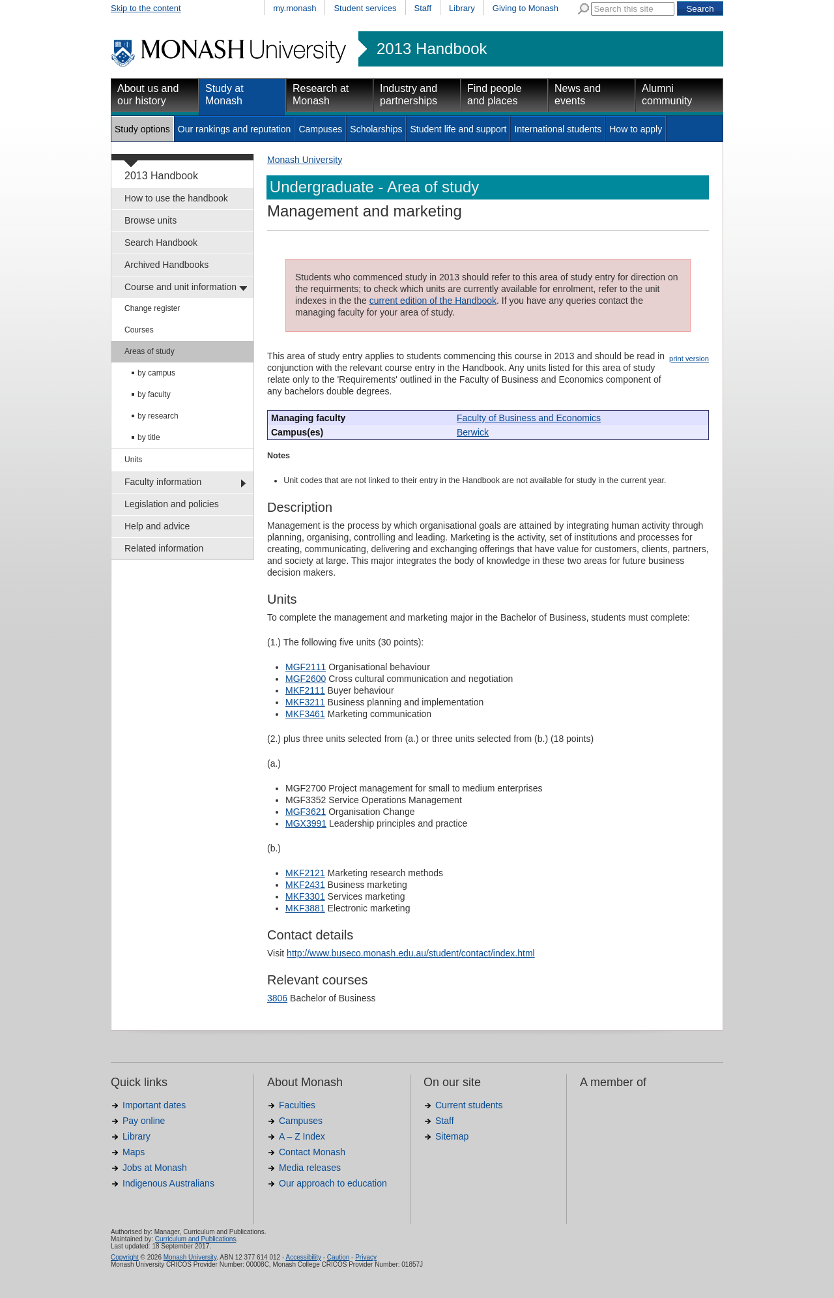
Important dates (154, 1105)
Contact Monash (312, 1152)
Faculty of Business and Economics (529, 418)
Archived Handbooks (166, 264)
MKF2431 (305, 884)
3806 (277, 998)
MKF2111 (305, 690)
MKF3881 (305, 908)
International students (557, 129)
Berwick (473, 432)
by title (148, 437)
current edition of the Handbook (432, 300)
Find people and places (494, 94)
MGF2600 (305, 678)
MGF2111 (305, 667)
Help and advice (157, 526)
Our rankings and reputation (234, 129)
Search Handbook (160, 242)
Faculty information (162, 482)
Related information (163, 548)
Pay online (143, 1120)
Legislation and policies (171, 504)
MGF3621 (305, 811)
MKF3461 (305, 714)
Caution (338, 1257)
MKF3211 (305, 702)
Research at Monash (321, 94)
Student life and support (458, 129)
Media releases (310, 1167)
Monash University (304, 160)
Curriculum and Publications (196, 1239)
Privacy (366, 1257)
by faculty (154, 394)
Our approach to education (333, 1183)
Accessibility (303, 1257)
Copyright (125, 1257)
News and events (577, 94)
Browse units (150, 220)
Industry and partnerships (408, 94)
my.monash (294, 8)
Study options (142, 129)
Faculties (297, 1105)
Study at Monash (224, 94)
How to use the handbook (176, 198)
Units (133, 459)
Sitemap (451, 1136)
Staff (423, 8)
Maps (133, 1152)
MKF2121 (305, 873)
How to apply (635, 129)
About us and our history (148, 94)
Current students (469, 1105)
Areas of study (149, 351)
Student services (365, 8)
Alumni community (667, 94)
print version (689, 358)
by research (158, 415)
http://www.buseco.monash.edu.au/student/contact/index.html (411, 953)
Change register (152, 308)
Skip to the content (146, 8)
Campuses (320, 129)
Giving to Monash (525, 8)
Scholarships (376, 129)
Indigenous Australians (168, 1183)
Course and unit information (180, 287)
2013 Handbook (432, 49)
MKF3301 (305, 896)
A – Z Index (302, 1136)
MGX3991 (305, 823)
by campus (156, 372)
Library (462, 8)
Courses (139, 329)
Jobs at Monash (154, 1167)
